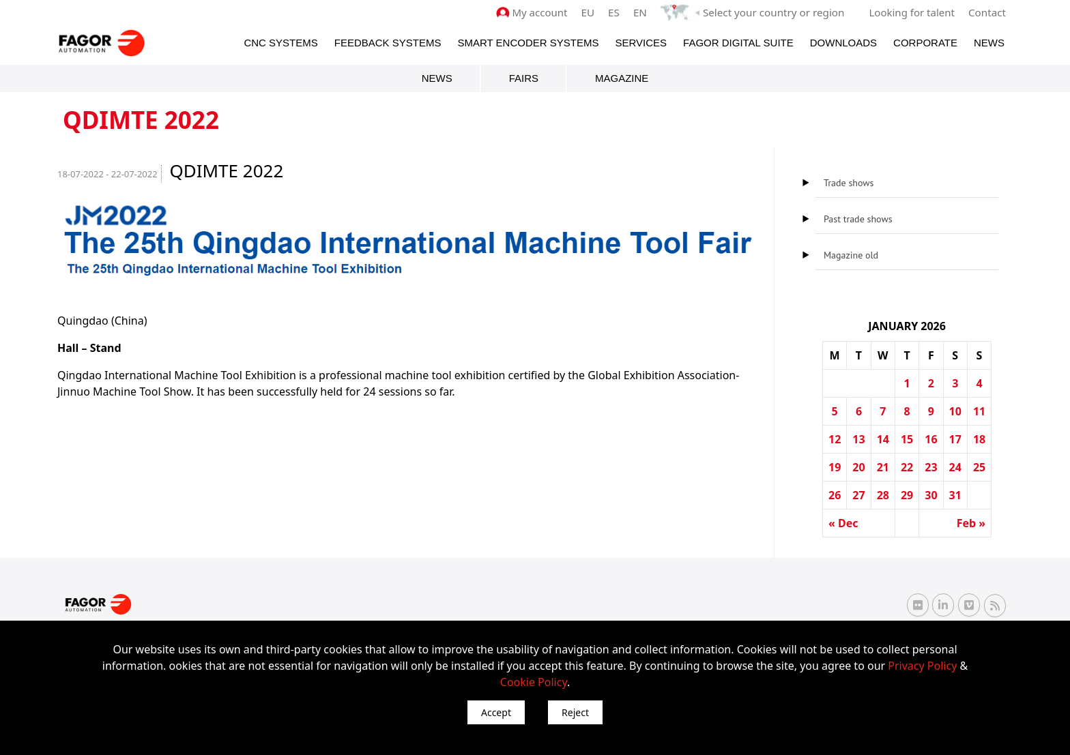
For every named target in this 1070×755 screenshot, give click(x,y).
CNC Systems (280, 42)
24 (955, 467)
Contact (987, 12)
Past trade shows (858, 219)
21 (883, 467)
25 (979, 467)
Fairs (523, 78)
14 (883, 439)
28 (883, 495)
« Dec (843, 523)
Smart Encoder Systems (527, 42)
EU (590, 12)
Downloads (843, 42)
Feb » (971, 523)
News (989, 42)
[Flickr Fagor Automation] (918, 605)
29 (907, 495)
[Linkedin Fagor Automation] (943, 605)
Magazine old (851, 255)
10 (955, 411)
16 (931, 439)
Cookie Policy (533, 682)
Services (641, 42)
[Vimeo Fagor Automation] (969, 605)
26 (834, 495)
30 (931, 495)
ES (616, 12)
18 (979, 439)
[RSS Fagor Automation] (995, 605)
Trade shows (848, 183)
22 (907, 467)
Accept (496, 712)
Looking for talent (912, 12)
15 (907, 439)
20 (858, 467)
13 (858, 439)
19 (834, 467)
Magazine (621, 78)
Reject (575, 712)
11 (979, 411)
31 (955, 495)
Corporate (925, 42)
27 (858, 495)
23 (931, 467)
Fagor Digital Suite (738, 42)
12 (834, 439)
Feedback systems (388, 42)
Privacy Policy (922, 665)
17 (955, 439)
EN (643, 12)
